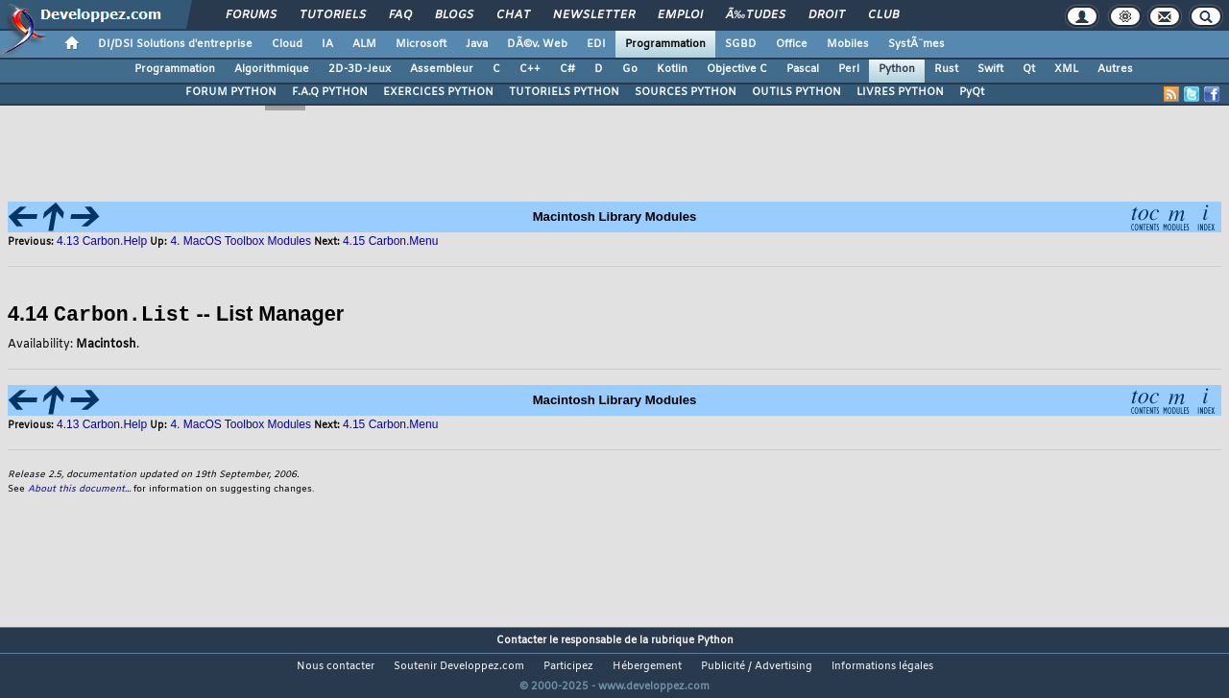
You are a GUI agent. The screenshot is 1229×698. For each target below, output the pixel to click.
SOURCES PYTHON (685, 92)
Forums (251, 15)
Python (897, 69)
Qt (1029, 69)
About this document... (79, 488)
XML (1066, 69)
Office (791, 44)
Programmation (665, 44)
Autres (1115, 69)
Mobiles (848, 44)
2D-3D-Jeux (359, 69)
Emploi (680, 15)
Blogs (454, 15)
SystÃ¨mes (916, 44)
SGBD (741, 44)
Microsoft (421, 44)
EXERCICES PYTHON (438, 92)
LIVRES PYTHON (900, 92)
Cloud (287, 44)
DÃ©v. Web (537, 44)
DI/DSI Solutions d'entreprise (175, 44)
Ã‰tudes (755, 15)
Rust (946, 69)
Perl (848, 69)
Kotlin (672, 69)
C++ (530, 69)
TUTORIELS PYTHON (564, 92)
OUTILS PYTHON (796, 92)
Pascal (802, 69)
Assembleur (441, 69)
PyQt (971, 92)
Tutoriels (333, 15)
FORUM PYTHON (231, 92)
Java (477, 44)
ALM (364, 44)
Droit (827, 15)
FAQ (400, 15)
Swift (990, 69)
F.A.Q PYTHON (330, 92)
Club (883, 15)
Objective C (737, 69)
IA (327, 44)
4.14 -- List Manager (176, 314)
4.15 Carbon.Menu (390, 423)
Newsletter (594, 15)
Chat (513, 15)
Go (630, 69)
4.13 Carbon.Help (103, 241)
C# (567, 69)
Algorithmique (271, 69)
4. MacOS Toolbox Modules (240, 241)
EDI (596, 44)
